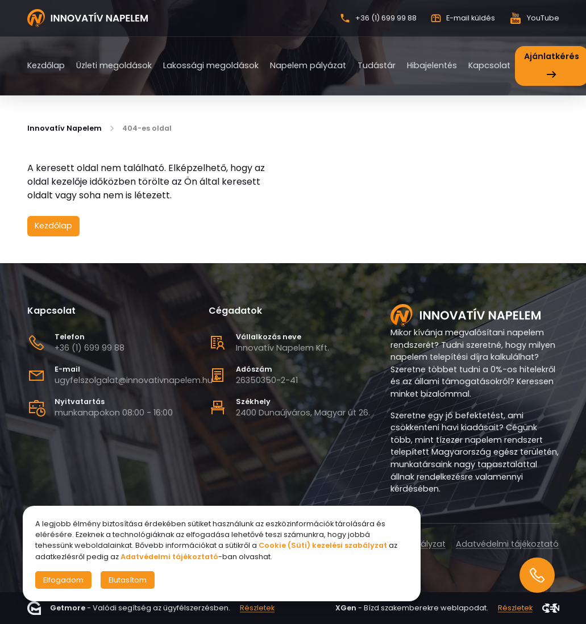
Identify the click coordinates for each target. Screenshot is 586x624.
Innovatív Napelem (64, 128)
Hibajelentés (432, 65)
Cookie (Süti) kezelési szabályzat (323, 545)
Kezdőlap (46, 65)
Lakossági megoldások (211, 65)
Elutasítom (128, 580)
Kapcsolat (489, 65)
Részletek (257, 608)
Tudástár (377, 65)
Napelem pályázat (308, 65)
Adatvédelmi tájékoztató (507, 544)
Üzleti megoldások (114, 65)
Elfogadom (63, 580)
